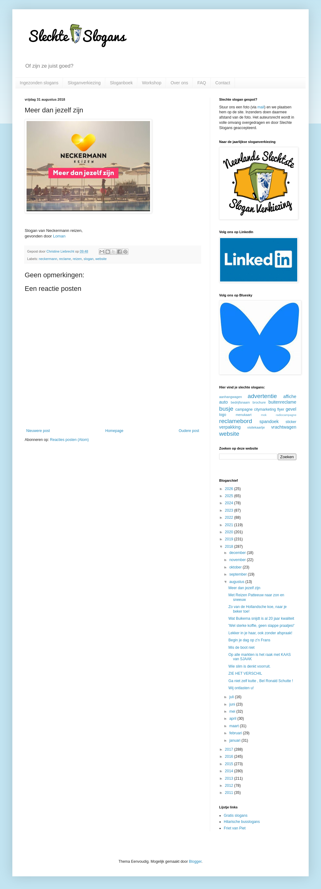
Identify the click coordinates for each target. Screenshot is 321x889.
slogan (89, 259)
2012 (229, 785)
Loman (59, 236)
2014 (229, 771)
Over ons (179, 82)
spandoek (268, 421)
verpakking (230, 427)
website (101, 259)
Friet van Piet (235, 828)
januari (235, 740)
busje (226, 408)
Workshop (151, 82)
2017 (229, 749)
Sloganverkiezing (84, 82)
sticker (291, 422)
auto (223, 402)
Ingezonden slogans (39, 82)
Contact (222, 82)
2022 (229, 517)
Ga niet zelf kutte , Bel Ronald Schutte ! (260, 681)
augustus (237, 582)
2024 (229, 503)
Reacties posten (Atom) (69, 440)
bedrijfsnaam (240, 402)
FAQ (202, 82)
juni (232, 704)
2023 (229, 510)
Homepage (114, 431)
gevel (291, 409)
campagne (243, 409)
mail (260, 107)
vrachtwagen (283, 427)
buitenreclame (282, 402)
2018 (229, 546)
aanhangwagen (230, 397)
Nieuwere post (38, 431)
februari (236, 733)
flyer (280, 409)
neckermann (48, 259)
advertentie (262, 396)
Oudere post (189, 431)
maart (234, 726)
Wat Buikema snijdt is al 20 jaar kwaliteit (261, 618)
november (238, 560)
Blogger (195, 861)
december (238, 553)
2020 (229, 532)
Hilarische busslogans (242, 822)
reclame (65, 259)
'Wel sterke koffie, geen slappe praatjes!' (261, 625)
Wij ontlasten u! (241, 688)
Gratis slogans (236, 815)
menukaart (244, 415)
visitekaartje (256, 427)
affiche (289, 396)
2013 (229, 778)
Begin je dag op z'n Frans (249, 640)
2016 (229, 756)
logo (222, 415)
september (238, 574)
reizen (77, 259)
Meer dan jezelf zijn (244, 588)
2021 (229, 525)
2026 (229, 489)
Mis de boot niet (241, 647)
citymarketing (265, 409)
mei (232, 711)
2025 (229, 496)
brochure (259, 402)
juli (232, 697)
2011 (229, 792)
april (233, 718)
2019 (229, 539)
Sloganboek (121, 82)
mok (263, 415)
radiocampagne (286, 415)
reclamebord (235, 421)
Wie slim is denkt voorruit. (249, 666)
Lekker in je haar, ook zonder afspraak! (260, 633)
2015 (229, 764)
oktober (236, 567)
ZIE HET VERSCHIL (245, 673)
